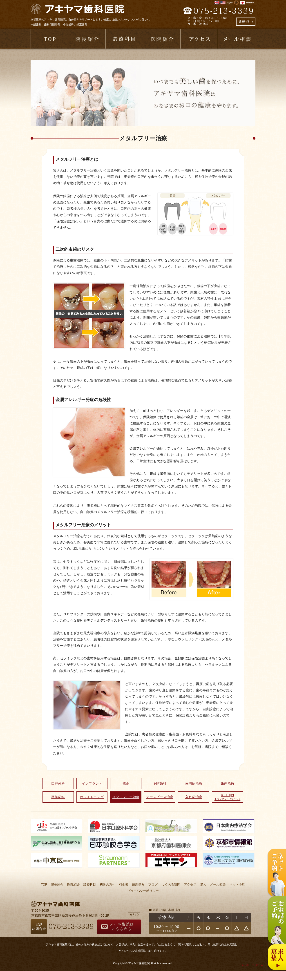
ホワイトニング (92, 797)
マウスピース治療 (159, 797)
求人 (203, 884)
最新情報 (138, 884)
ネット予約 (237, 884)
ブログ (153, 884)
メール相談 (218, 884)
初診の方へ (107, 884)
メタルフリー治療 (125, 797)
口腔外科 (58, 783)
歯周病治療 (193, 783)
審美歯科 (58, 797)
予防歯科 (159, 783)
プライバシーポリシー (143, 891)
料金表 (123, 884)
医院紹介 (73, 884)
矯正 (126, 783)
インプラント (92, 783)
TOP (44, 884)
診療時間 (244, 21)
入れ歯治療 (193, 797)
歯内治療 (227, 783)
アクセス (190, 884)
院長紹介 (57, 884)
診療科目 (89, 884)
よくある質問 (170, 884)
